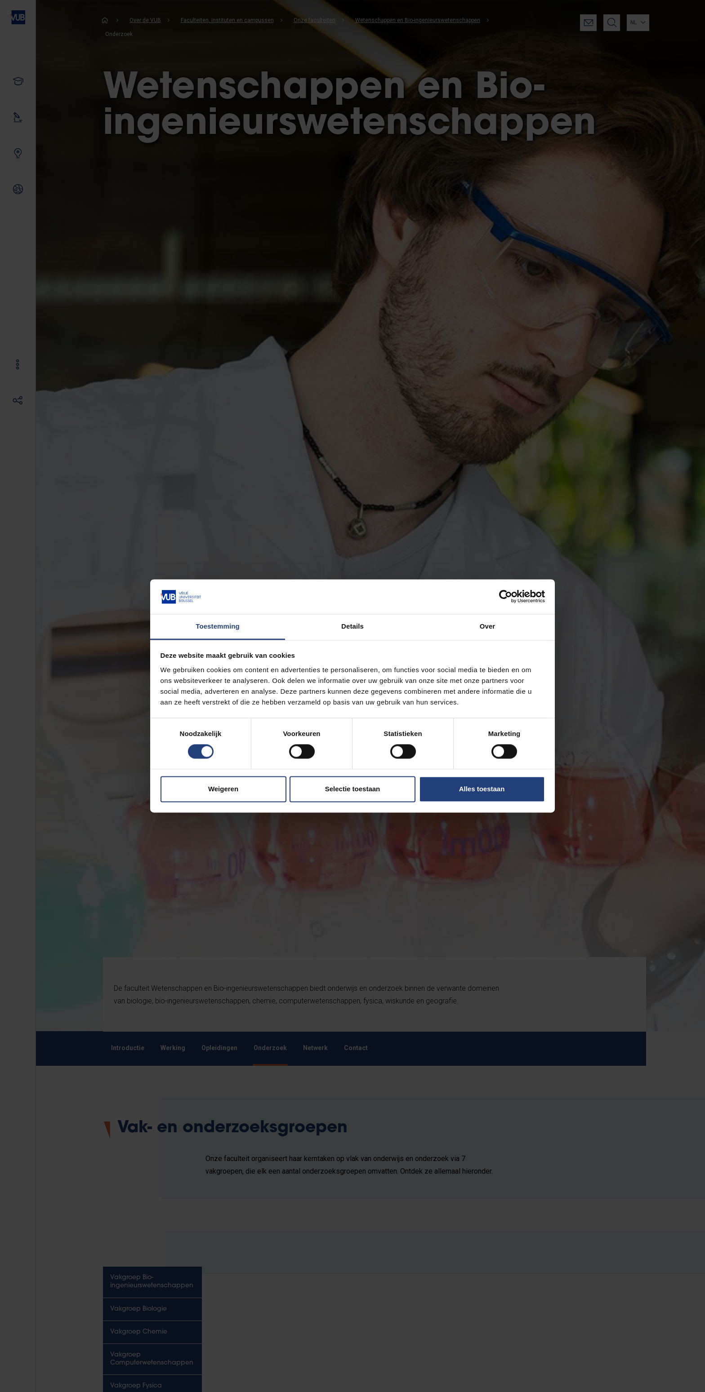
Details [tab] (352, 626)
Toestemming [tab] (218, 626)
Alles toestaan (482, 789)
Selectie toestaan (352, 789)
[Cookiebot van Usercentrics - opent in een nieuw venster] (505, 596)
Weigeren (223, 789)
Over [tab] (487, 626)
